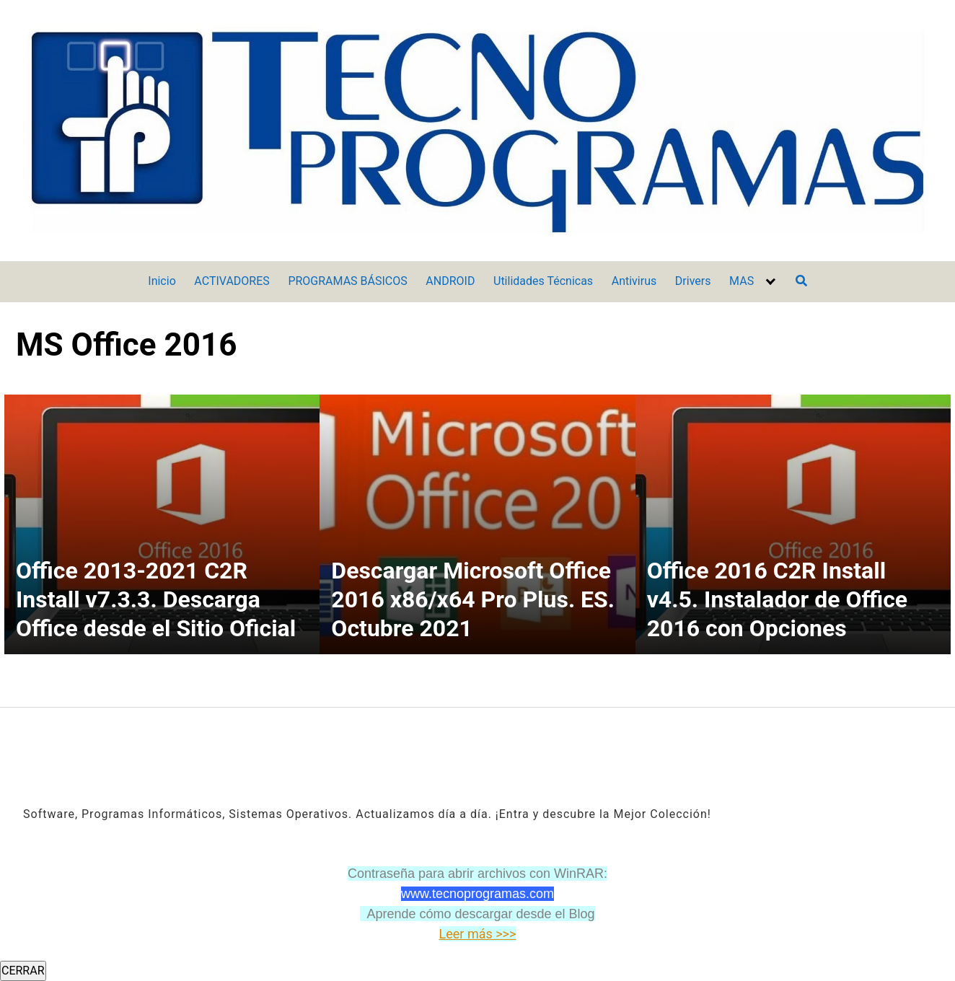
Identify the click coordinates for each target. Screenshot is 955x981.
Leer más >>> (477, 933)
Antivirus (634, 281)
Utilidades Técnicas (543, 281)
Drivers (693, 281)
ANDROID (450, 281)
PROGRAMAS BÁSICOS (347, 281)
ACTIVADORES (231, 281)
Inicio (161, 281)
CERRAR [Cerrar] (23, 970)
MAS (741, 281)
